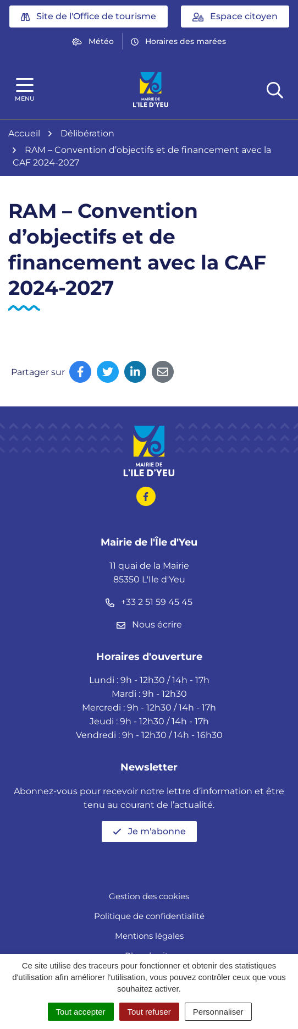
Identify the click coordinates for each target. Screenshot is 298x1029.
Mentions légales (149, 936)
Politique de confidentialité (149, 916)
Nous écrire (149, 624)
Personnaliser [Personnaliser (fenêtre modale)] (218, 1011)
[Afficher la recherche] (275, 90)
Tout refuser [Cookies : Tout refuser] (149, 1011)
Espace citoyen (235, 16)
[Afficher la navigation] (24, 90)
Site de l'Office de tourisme (88, 16)
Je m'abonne (149, 831)
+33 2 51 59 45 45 (149, 602)
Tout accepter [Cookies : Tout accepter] (81, 1011)
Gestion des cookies (149, 896)
